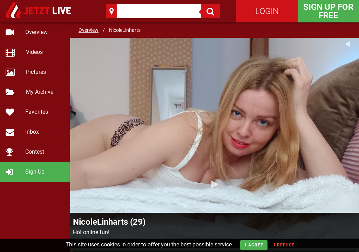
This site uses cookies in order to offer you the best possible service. (149, 244)
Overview (89, 30)
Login (267, 11)
